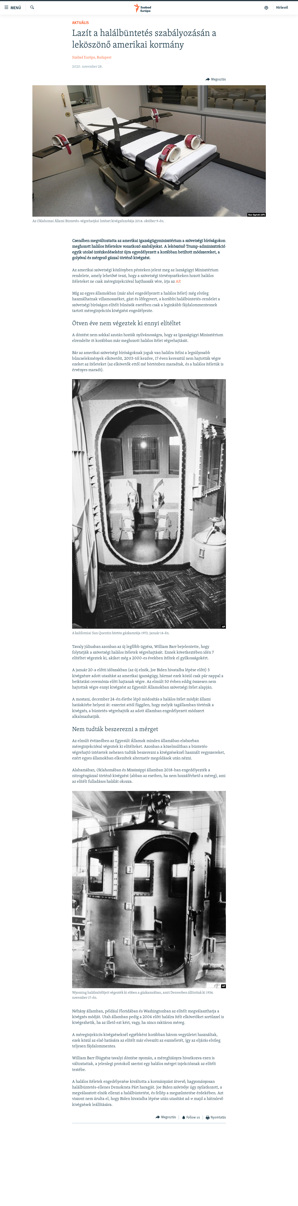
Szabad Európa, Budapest (91, 57)
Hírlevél (282, 8)
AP (178, 282)
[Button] (216, 79)
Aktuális (80, 23)
